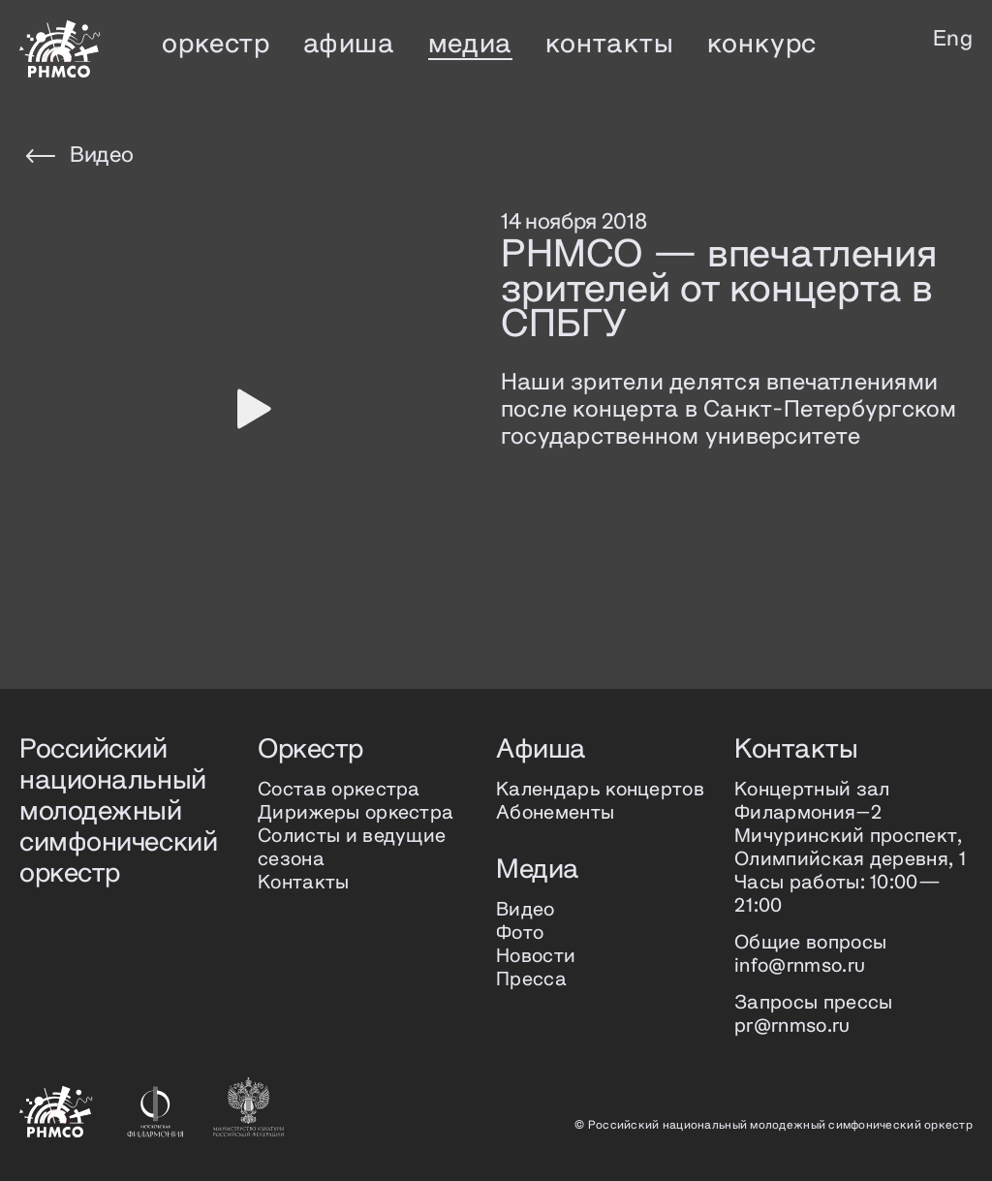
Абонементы (555, 813)
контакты (609, 44)
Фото (519, 933)
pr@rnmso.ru (792, 1026)
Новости (535, 957)
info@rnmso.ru (799, 966)
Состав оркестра (339, 790)
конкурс (762, 44)
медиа (470, 44)
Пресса (531, 980)
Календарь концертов (600, 790)
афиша (349, 44)
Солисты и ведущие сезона (352, 848)
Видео (79, 156)
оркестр (215, 44)
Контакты (304, 883)
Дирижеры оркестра (355, 813)
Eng (953, 39)
